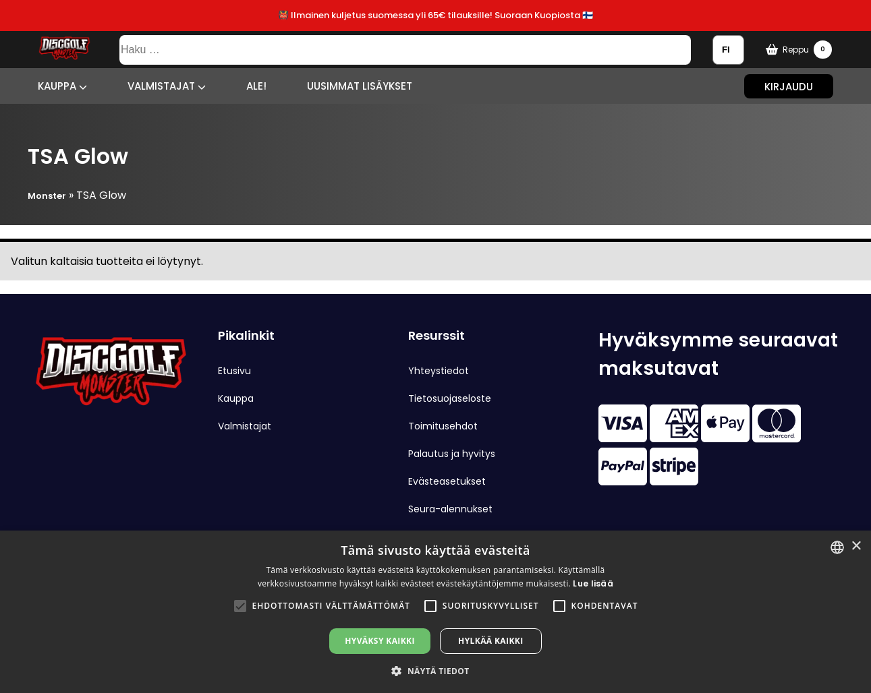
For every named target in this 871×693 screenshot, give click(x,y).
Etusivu (234, 371)
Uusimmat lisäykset (359, 86)
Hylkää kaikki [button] (490, 640)
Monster (47, 195)
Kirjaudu (788, 86)
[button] (240, 606)
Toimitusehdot (443, 426)
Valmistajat (167, 86)
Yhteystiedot (438, 371)
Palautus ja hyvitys (451, 453)
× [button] (856, 546)
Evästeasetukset (447, 481)
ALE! (256, 86)
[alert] (435, 612)
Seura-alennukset (450, 509)
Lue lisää (593, 583)
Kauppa (62, 86)
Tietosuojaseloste (449, 398)
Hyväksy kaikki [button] (380, 640)
